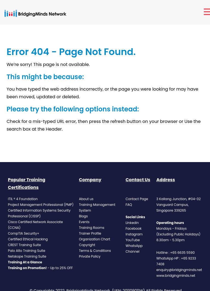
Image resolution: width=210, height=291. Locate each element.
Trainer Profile (90, 233)
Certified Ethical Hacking (28, 239)
